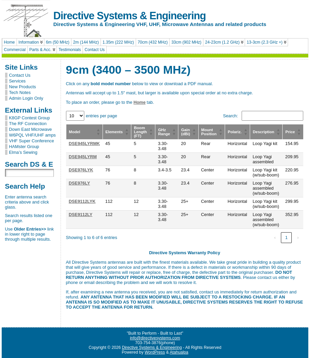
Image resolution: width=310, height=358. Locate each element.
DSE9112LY (80, 214)
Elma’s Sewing (23, 152)
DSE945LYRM (83, 156)
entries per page (101, 115)
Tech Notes (20, 92)
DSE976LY (79, 183)
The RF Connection (28, 123)
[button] (98, 131)
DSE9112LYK (82, 201)
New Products (22, 86)
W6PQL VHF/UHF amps (32, 135)
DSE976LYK (81, 169)
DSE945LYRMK (84, 143)
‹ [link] (274, 237)
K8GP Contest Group (29, 117)
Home (140, 102)
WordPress (155, 352)
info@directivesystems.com (155, 338)
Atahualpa (179, 352)
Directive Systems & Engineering (129, 16)
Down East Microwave (30, 129)
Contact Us (19, 75)
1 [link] (286, 237)
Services (17, 80)
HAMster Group (24, 146)
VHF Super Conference (31, 140)
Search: (230, 115)
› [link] (297, 237)
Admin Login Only (26, 98)
